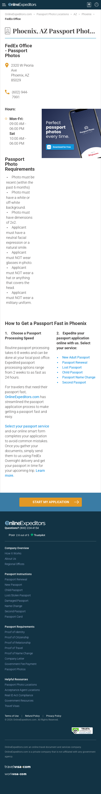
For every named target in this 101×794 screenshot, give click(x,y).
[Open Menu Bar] (4, 5)
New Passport (13, 584)
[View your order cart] (89, 5)
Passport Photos (15, 669)
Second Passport (15, 611)
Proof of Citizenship (17, 637)
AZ (75, 14)
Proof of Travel (14, 648)
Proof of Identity (15, 632)
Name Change (13, 606)
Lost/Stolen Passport (18, 595)
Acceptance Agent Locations (22, 690)
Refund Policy (32, 716)
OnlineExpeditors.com (18, 14)
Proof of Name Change (19, 653)
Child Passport (14, 590)
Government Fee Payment (21, 664)
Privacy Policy (53, 716)
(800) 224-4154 (29, 528)
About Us (10, 558)
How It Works (13, 553)
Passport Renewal (16, 579)
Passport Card (14, 616)
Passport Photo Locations (53, 14)
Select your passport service (27, 426)
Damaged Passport (16, 600)
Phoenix (87, 14)
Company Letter (14, 658)
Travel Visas (12, 705)
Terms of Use (12, 716)
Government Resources (19, 700)
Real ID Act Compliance (19, 695)
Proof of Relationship (18, 642)
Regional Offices (14, 564)
